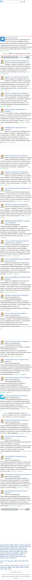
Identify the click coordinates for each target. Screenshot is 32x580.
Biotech (21, 567)
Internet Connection (25, 546)
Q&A (17, 567)
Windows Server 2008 (16, 554)
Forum (9, 569)
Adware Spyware (14, 544)
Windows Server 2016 (19, 556)
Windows (17, 565)
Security (11, 551)
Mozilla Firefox (4, 549)
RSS (23, 561)
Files (27, 565)
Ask (1, 562)
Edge (11, 546)
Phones (26, 567)
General (16, 546)
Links (13, 567)
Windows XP (13, 558)
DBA (12, 565)
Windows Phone (5, 554)
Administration (4, 544)
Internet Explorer (5, 548)
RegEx (9, 567)
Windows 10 (9, 553)
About (16, 561)
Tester (2, 565)
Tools (25, 551)
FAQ (6, 569)
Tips (22, 551)
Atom (26, 561)
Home (2, 561)
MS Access (13, 549)
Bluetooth (28, 544)
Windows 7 (17, 553)
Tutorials (2, 553)
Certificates (3, 567)
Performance (20, 549)
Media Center (14, 548)
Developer (7, 565)
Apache (22, 544)
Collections (10, 561)
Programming (4, 551)
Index (20, 561)
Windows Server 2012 (6, 556)
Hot (5, 561)
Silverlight (17, 551)
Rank (27, 57)
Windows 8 (24, 553)
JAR (21, 565)
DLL (24, 565)
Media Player (23, 548)
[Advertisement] (16, 20)
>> (17, 57)
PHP (26, 549)
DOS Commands (5, 546)
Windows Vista (4, 558)
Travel (2, 569)
